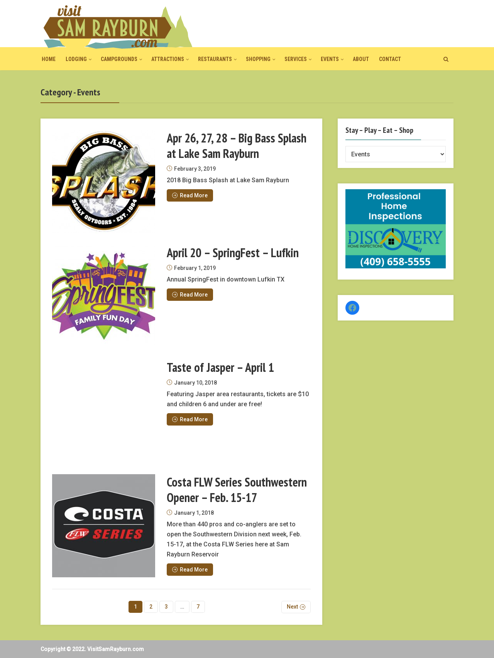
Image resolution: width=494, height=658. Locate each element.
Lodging (76, 59)
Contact (390, 59)
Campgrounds (119, 59)
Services (295, 59)
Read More (190, 195)
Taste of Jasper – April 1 (220, 367)
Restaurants (215, 59)
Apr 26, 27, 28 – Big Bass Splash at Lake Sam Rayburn (236, 145)
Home (49, 59)
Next (292, 607)
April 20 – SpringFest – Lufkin (233, 252)
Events (330, 59)
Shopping (258, 59)
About (361, 59)
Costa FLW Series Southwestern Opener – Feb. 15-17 (237, 489)
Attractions (167, 59)
